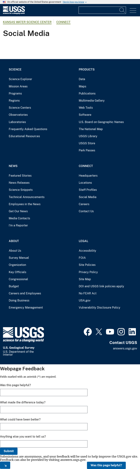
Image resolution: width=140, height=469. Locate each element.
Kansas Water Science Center (27, 22)
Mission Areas (18, 86)
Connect (63, 22)
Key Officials (17, 272)
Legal (83, 241)
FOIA (82, 257)
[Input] (102, 10)
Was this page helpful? (106, 465)
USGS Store (87, 143)
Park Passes (87, 150)
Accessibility (87, 250)
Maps (82, 86)
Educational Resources (24, 136)
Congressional (18, 279)
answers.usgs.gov (125, 348)
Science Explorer (20, 79)
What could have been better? (20, 419)
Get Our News (18, 211)
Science (15, 69)
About (14, 241)
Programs (15, 93)
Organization (17, 265)
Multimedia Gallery (92, 100)
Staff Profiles (88, 190)
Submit (9, 451)
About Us (15, 250)
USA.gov (84, 300)
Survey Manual (19, 257)
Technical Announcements (26, 197)
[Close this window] (5, 465)
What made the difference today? (22, 402)
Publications (87, 93)
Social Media (87, 197)
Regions (14, 100)
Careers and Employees (25, 293)
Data (82, 79)
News (13, 166)
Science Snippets (21, 190)
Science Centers (20, 107)
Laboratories (17, 122)
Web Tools (86, 107)
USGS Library (88, 136)
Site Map (85, 279)
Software (85, 114)
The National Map (91, 129)
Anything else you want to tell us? (23, 436)
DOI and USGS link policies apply (101, 286)
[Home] (14, 13)
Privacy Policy (88, 272)
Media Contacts (19, 218)
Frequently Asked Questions (28, 129)
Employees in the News (24, 204)
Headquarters (88, 175)
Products (87, 69)
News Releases (19, 182)
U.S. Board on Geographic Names (101, 122)
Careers (84, 204)
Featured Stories (20, 175)
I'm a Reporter (18, 225)
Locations (85, 182)
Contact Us (86, 211)
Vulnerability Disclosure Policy (99, 307)
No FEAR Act (87, 293)
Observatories (18, 114)
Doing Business (19, 300)
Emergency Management (26, 307)
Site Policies (87, 265)
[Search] (122, 10)
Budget (14, 286)
